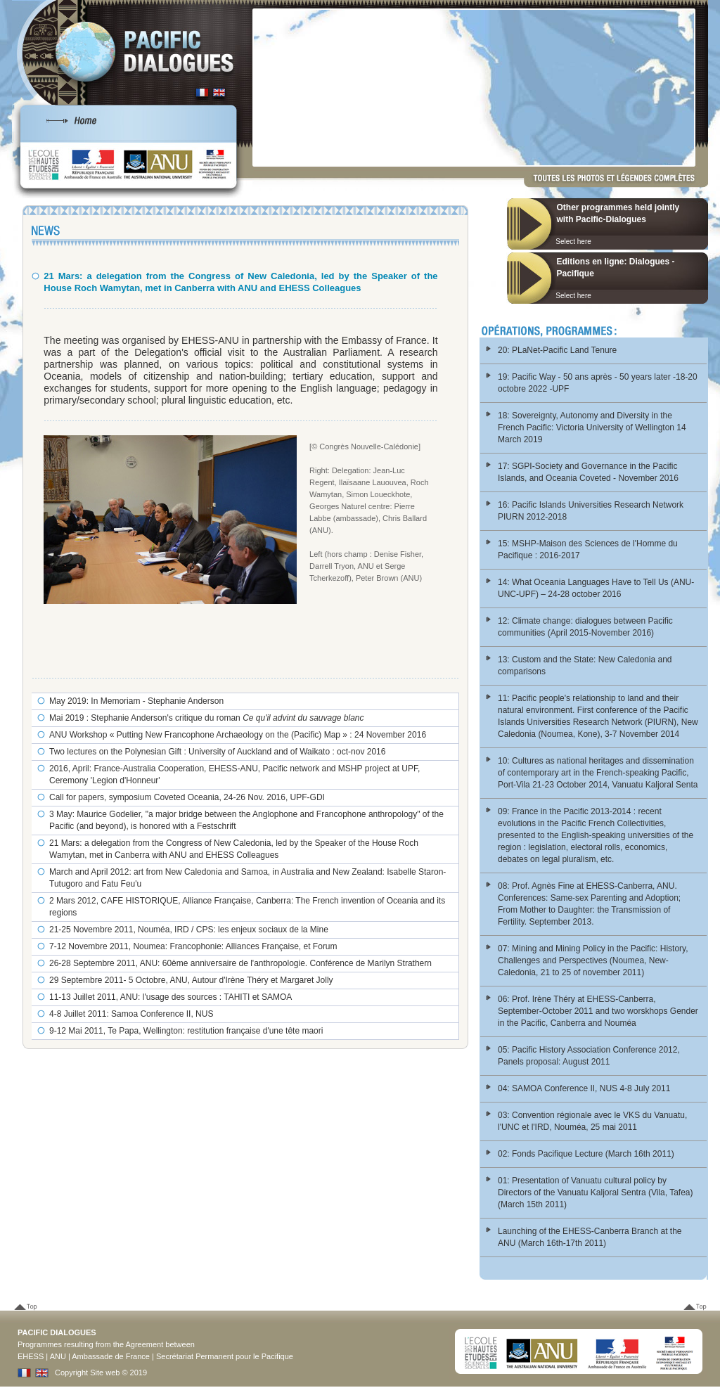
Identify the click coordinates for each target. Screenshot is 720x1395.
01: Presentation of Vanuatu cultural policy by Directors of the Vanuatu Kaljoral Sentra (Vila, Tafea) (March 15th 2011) (595, 1192)
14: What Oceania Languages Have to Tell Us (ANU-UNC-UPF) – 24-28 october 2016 (596, 588)
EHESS (31, 1356)
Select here (573, 241)
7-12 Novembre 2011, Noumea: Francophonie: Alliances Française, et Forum (193, 946)
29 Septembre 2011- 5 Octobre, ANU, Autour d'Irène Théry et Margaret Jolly (191, 980)
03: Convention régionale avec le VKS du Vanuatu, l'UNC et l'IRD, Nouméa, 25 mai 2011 (592, 1121)
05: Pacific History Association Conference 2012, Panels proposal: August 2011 (589, 1056)
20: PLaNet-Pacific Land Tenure (557, 350)
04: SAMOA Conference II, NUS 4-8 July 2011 (584, 1088)
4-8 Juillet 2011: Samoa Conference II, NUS (131, 1014)
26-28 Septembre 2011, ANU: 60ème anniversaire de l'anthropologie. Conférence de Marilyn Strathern (240, 963)
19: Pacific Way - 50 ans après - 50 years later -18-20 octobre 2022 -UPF (598, 383)
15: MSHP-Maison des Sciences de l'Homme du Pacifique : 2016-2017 (588, 549)
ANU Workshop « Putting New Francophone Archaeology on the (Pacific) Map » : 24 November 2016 (237, 735)
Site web (105, 1372)
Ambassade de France (111, 1356)
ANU (58, 1356)
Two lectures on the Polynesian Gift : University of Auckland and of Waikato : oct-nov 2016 (217, 752)
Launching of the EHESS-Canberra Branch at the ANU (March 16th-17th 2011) (590, 1237)
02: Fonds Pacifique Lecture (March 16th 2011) (586, 1154)
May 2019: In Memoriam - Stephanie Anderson (136, 701)
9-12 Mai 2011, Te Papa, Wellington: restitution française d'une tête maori (186, 1031)
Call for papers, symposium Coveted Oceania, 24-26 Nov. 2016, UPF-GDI (187, 797)
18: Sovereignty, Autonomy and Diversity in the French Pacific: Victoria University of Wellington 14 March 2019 (592, 427)
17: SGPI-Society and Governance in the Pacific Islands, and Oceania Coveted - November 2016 (588, 472)
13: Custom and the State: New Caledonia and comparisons (585, 665)
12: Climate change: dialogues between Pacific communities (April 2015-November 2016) (585, 627)
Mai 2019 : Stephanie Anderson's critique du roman (206, 718)
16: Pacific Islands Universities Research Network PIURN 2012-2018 (590, 511)
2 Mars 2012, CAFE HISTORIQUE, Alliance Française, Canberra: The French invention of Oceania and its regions (247, 907)
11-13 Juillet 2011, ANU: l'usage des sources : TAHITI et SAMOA (170, 997)
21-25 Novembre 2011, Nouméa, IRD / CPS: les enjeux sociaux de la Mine (188, 929)
